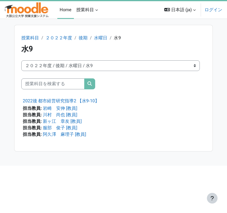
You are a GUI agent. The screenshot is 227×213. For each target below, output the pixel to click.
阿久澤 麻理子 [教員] (64, 134)
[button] (180, 10)
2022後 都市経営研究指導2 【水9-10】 (61, 101)
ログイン (213, 9)
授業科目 (30, 38)
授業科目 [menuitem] (85, 9)
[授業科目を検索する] (53, 83)
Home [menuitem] (66, 9)
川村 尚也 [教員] (60, 114)
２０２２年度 (59, 38)
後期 (83, 38)
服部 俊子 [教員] (60, 127)
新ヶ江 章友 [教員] (62, 121)
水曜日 (100, 38)
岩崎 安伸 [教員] (60, 108)
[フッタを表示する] (212, 198)
